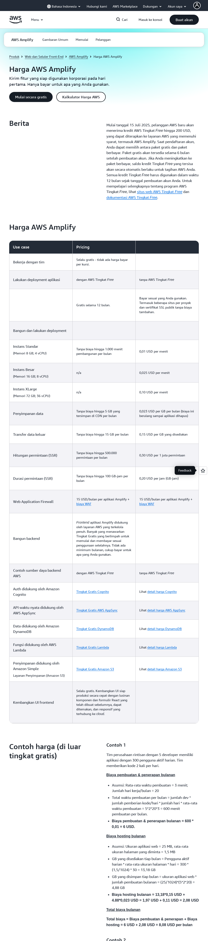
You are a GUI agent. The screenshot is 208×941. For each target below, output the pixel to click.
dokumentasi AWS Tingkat (131, 197)
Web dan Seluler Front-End (44, 56)
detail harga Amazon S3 (164, 669)
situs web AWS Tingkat (159, 191)
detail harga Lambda (162, 647)
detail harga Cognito (162, 591)
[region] (104, 482)
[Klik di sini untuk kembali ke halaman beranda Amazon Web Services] (15, 22)
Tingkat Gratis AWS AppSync (96, 610)
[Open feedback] (203, 470)
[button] (184, 20)
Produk (14, 56)
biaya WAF (83, 504)
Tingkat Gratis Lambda (92, 647)
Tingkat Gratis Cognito (92, 591)
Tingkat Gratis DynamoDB (95, 629)
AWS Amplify (78, 56)
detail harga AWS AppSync (166, 610)
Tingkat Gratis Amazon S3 (95, 669)
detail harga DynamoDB (164, 629)
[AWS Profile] (197, 5)
